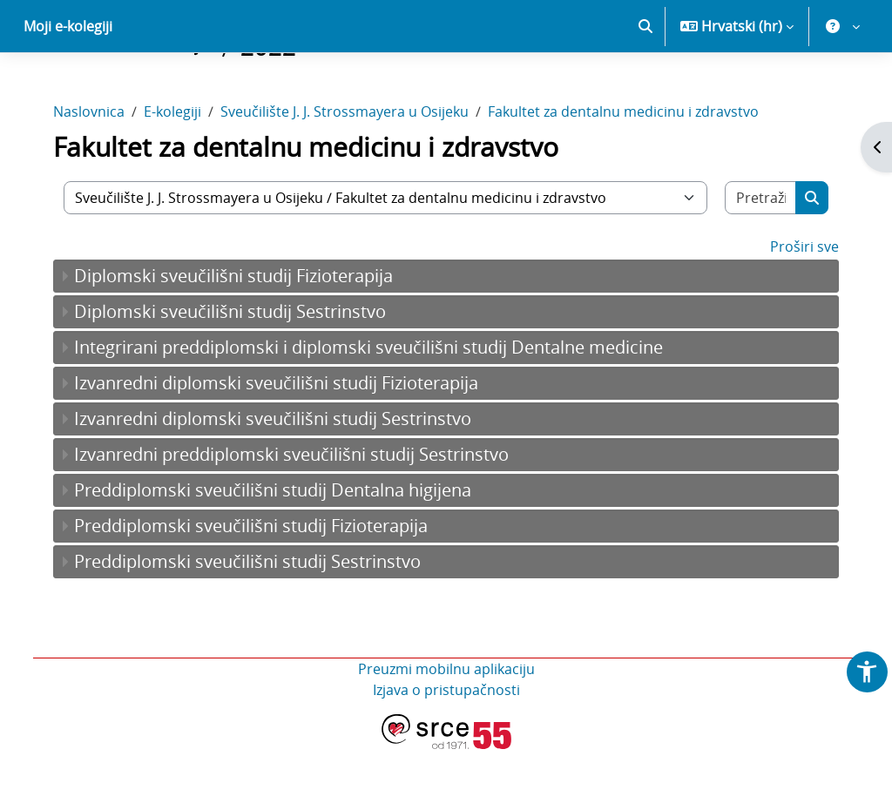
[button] (645, 87)
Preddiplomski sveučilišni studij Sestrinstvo (256, 622)
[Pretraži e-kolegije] (753, 258)
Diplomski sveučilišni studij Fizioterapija (242, 336)
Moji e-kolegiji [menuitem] (68, 87)
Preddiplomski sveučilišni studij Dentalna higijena (281, 551)
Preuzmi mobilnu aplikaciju (446, 729)
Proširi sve (795, 307)
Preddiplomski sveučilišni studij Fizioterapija (259, 586)
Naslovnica (97, 172)
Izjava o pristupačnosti (446, 750)
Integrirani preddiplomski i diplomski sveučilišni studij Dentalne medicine (377, 408)
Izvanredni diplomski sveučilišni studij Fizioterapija (285, 444)
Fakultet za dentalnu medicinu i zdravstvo (632, 172)
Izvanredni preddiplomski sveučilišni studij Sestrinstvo (300, 515)
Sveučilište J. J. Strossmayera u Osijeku (353, 172)
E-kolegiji (181, 172)
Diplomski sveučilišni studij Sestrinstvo (239, 372)
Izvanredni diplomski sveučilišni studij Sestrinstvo (281, 479)
